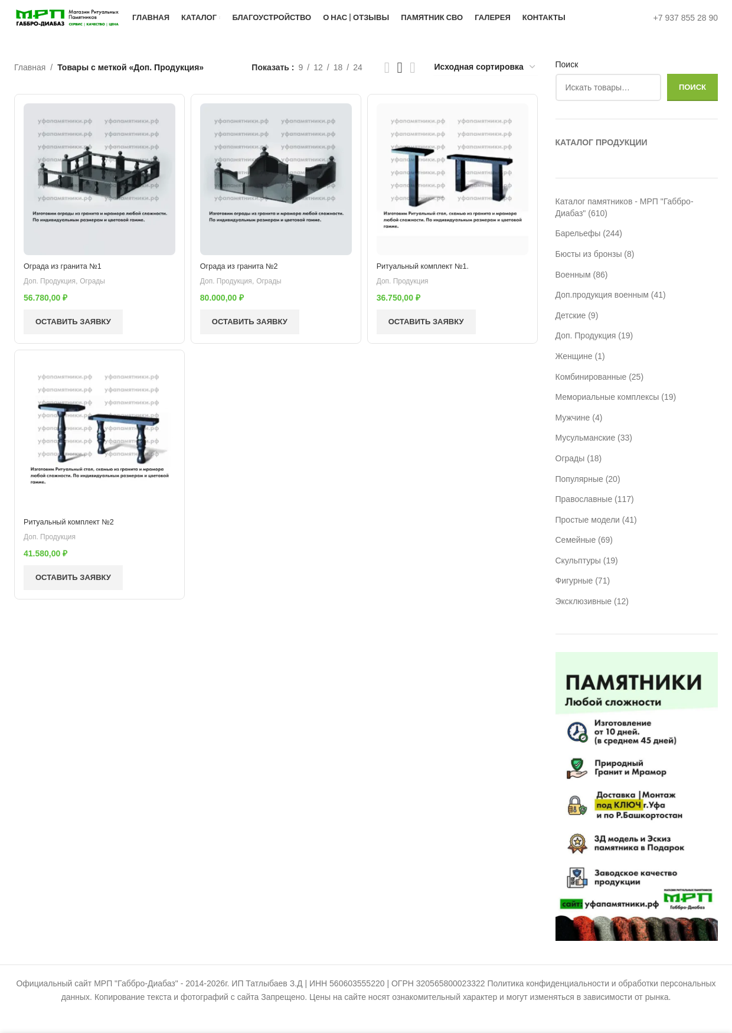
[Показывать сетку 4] (412, 85)
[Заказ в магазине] (485, 85)
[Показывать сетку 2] (387, 85)
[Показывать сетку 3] (400, 85)
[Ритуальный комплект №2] (97, 452)
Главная (29, 85)
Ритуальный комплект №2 (74, 537)
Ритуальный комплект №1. (431, 279)
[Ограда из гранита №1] (97, 195)
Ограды (99, 294)
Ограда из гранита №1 (67, 279)
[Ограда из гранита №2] (275, 195)
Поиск (567, 82)
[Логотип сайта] (99, 26)
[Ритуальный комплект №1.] (454, 195)
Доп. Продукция (52, 294)
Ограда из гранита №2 (245, 279)
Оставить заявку (73, 335)
